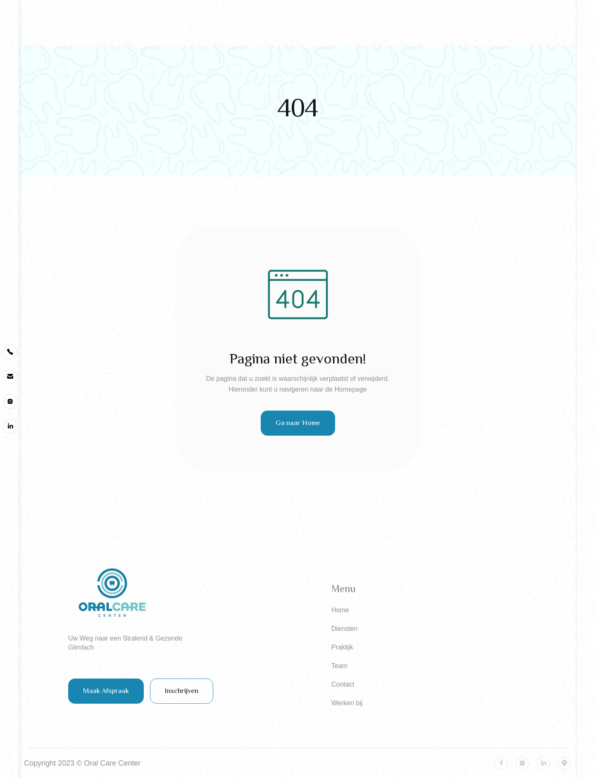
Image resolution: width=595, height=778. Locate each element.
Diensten (344, 645)
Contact (342, 701)
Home (340, 627)
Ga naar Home (297, 428)
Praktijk (342, 664)
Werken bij (346, 719)
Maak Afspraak (106, 696)
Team (339, 682)
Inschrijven (181, 696)
